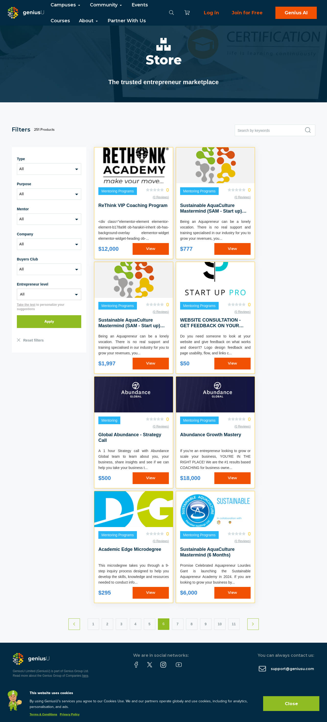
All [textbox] (21, 169)
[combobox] (49, 169)
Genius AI (296, 13)
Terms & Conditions (43, 714)
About (89, 21)
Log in (211, 13)
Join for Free (247, 13)
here (85, 675)
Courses (60, 21)
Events (140, 5)
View (150, 248)
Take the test (26, 305)
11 (234, 624)
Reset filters (33, 340)
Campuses (66, 5)
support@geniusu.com (292, 668)
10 (220, 624)
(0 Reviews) (161, 197)
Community (106, 5)
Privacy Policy (69, 714)
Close (291, 703)
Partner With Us (127, 21)
